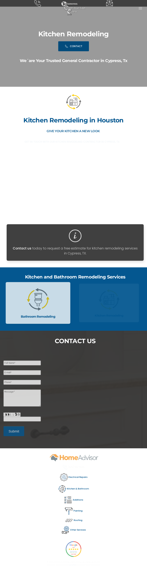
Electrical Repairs (73, 477)
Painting (73, 510)
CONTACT (73, 46)
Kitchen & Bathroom (73, 488)
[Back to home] (73, 8)
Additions (73, 499)
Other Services (73, 529)
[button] (140, 8)
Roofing (73, 520)
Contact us (22, 248)
